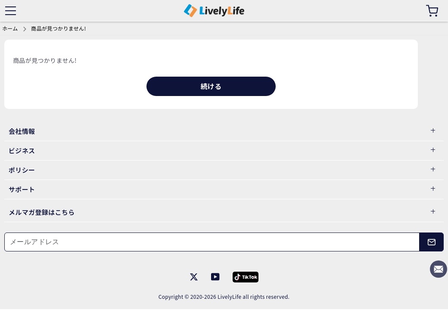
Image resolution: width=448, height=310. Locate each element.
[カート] (432, 10)
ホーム (10, 28)
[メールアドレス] (212, 241)
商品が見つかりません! (58, 28)
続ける (210, 86)
